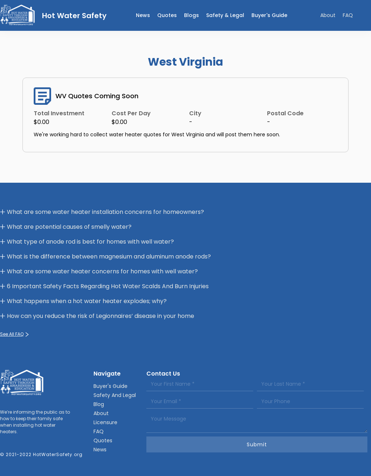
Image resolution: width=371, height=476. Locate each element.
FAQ (348, 15)
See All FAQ (12, 334)
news (143, 15)
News (100, 449)
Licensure (105, 422)
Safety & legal (225, 15)
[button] (225, 15)
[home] (53, 15)
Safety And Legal (114, 395)
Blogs (191, 15)
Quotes (167, 15)
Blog (98, 404)
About (327, 15)
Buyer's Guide (269, 15)
